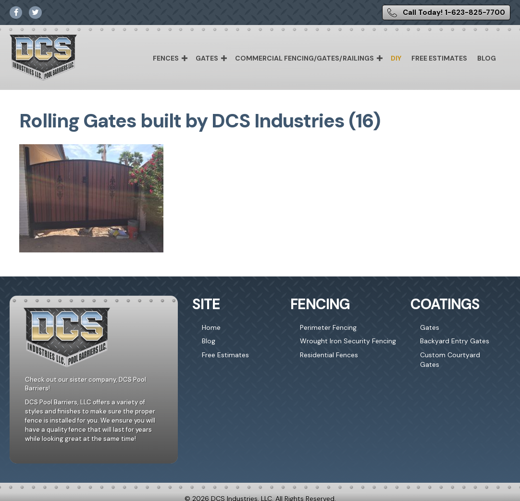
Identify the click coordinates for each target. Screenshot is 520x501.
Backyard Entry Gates (454, 341)
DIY (396, 58)
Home (211, 327)
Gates (207, 58)
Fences (166, 58)
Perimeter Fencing (328, 327)
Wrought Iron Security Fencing (348, 341)
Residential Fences (329, 355)
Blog (486, 58)
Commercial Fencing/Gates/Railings (304, 58)
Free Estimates (439, 58)
